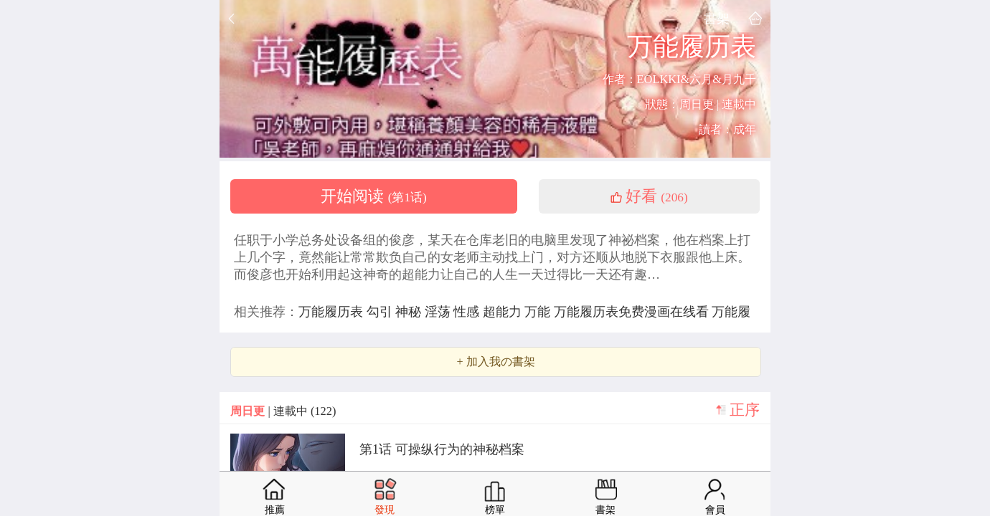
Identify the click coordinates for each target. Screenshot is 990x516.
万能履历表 (332, 312)
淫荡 (439, 312)
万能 (539, 312)
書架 (717, 18)
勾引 (381, 312)
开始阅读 (374, 196)
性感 (468, 312)
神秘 (410, 312)
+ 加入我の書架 (495, 361)
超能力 (504, 312)
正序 (745, 410)
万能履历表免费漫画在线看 (633, 312)
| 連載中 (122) (283, 411)
